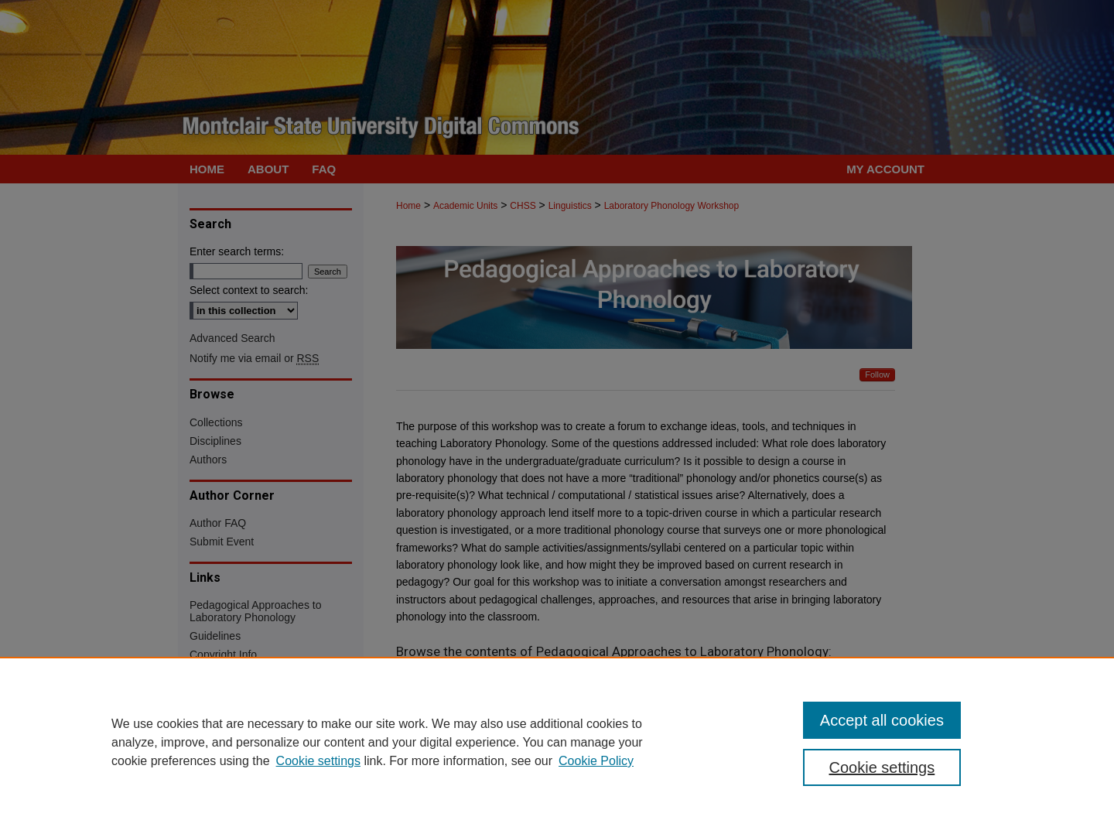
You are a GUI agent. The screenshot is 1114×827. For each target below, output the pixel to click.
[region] (557, 742)
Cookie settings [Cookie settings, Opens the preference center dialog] (882, 767)
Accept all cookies (882, 720)
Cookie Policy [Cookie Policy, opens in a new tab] (596, 760)
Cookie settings (318, 760)
